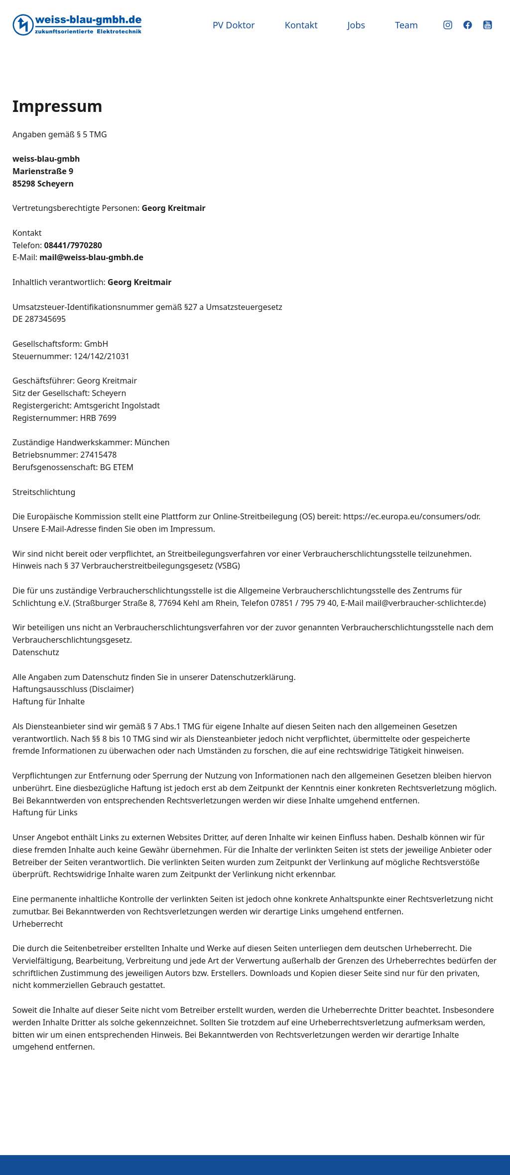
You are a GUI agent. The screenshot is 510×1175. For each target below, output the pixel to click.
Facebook (468, 25)
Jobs (357, 25)
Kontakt (301, 25)
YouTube (488, 25)
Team (406, 25)
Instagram (448, 25)
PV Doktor (234, 25)
